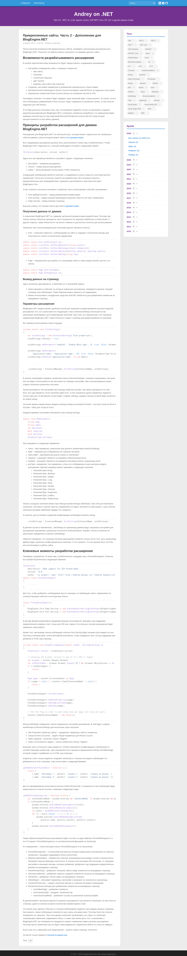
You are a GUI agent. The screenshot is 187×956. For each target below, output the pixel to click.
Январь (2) (133, 155)
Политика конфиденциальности (104, 949)
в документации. (71, 206)
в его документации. (74, 137)
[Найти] (154, 3)
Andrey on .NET (93, 14)
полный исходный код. (57, 924)
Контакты (39, 3)
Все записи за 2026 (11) (139, 138)
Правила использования (79, 949)
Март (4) (132, 146)
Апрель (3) (133, 142)
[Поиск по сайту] (140, 3)
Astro (98, 952)
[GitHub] (166, 3)
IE (30, 929)
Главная (25, 3)
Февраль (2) (133, 150)
